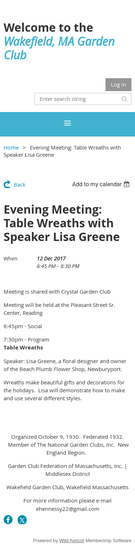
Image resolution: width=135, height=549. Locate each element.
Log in (118, 84)
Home (11, 147)
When (11, 258)
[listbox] (101, 184)
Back (20, 184)
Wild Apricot (71, 540)
